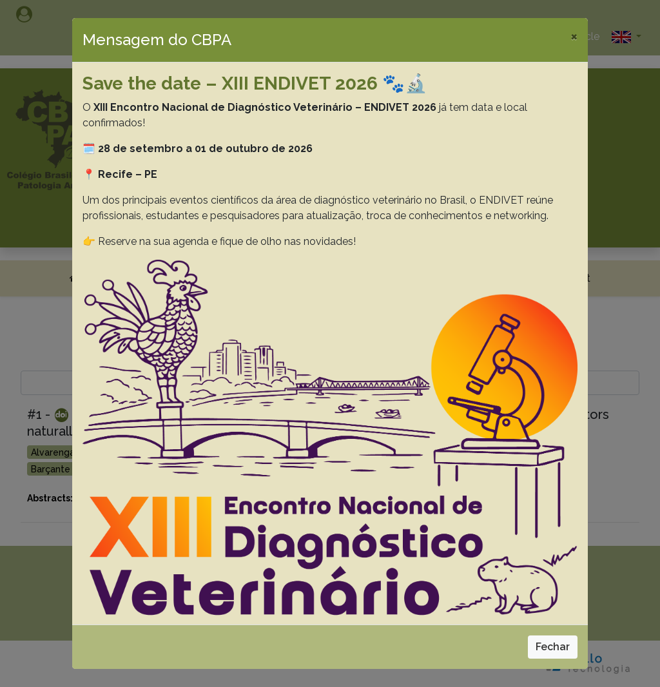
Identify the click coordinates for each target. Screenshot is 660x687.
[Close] (574, 36)
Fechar (553, 647)
